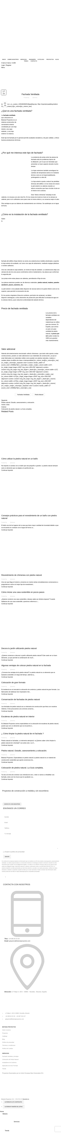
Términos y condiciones (8, 1045)
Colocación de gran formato (13, 682)
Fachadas (22, 679)
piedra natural (42, 282)
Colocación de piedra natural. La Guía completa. (22, 768)
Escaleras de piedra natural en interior (17, 716)
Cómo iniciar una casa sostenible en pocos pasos (22, 592)
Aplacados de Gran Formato (10, 1065)
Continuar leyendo (7, 470)
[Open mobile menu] (3, 67)
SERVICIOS (5, 1053)
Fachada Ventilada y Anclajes (10, 1056)
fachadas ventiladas (23, 394)
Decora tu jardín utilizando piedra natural (19, 648)
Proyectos (5, 1033)
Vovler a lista (5, 404)
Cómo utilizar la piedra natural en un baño (19, 459)
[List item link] (30, 1017)
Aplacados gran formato (10, 679)
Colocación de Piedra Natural (10, 1059)
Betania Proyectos (7, 120)
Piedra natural (7, 455)
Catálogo (4, 1036)
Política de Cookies (7, 1048)
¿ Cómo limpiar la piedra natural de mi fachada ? (22, 733)
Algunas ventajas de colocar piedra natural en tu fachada (26, 665)
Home (2, 87)
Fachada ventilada (11, 87)
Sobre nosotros (6, 1030)
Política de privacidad (8, 1042)
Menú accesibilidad (10, 6)
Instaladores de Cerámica (9, 1062)
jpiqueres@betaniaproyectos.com (19, 941)
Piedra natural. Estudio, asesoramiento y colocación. (24, 751)
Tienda (4, 1068)
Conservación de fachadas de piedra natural (20, 699)
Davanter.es (26, 1099)
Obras (4, 589)
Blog (3, 1039)
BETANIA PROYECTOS (9, 1027)
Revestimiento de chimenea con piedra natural (21, 575)
